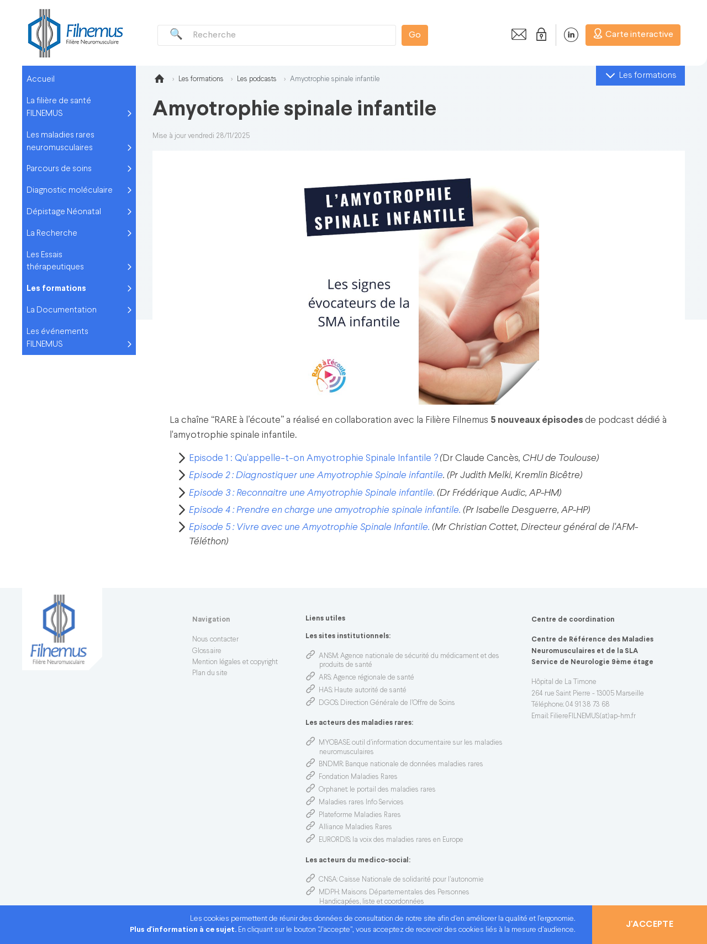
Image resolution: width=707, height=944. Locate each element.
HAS (325, 690)
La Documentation (62, 310)
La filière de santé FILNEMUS (59, 107)
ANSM (328, 656)
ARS (325, 678)
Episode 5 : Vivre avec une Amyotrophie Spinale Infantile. (309, 527)
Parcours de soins (59, 169)
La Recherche (52, 233)
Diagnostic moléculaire (70, 190)
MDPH (329, 892)
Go (415, 35)
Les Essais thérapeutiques (55, 261)
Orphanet (333, 790)
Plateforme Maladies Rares (360, 815)
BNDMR (331, 764)
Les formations (56, 289)
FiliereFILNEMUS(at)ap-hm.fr (593, 716)
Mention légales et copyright (235, 662)
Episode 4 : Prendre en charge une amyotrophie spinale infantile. (325, 510)
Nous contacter (215, 640)
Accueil (41, 79)
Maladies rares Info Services (361, 802)
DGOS (328, 703)
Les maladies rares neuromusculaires (60, 141)
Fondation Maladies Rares (358, 777)
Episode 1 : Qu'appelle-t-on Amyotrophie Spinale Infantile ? (313, 458)
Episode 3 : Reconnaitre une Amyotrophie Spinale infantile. (312, 493)
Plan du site (210, 673)
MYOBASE (334, 743)
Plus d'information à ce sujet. (184, 930)
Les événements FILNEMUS (57, 338)
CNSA (328, 880)
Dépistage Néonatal (64, 212)
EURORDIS (334, 840)
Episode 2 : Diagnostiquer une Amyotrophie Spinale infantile (316, 475)
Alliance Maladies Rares (355, 827)
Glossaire (206, 651)
